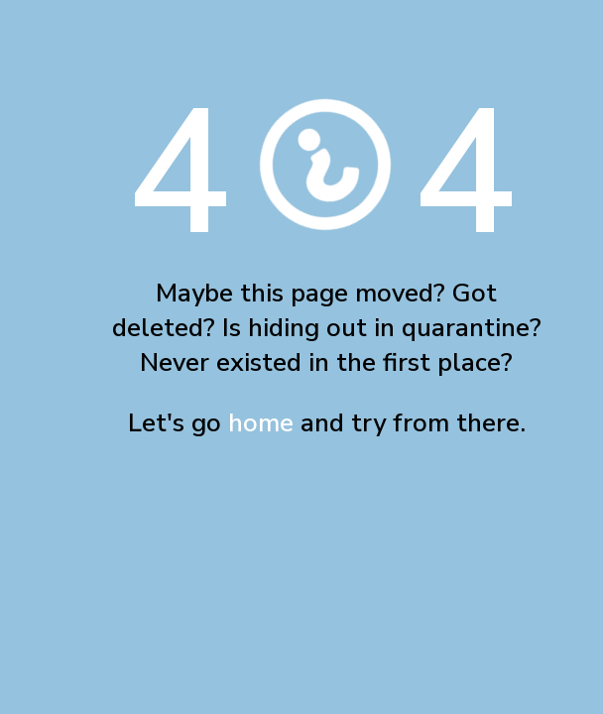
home (261, 423)
